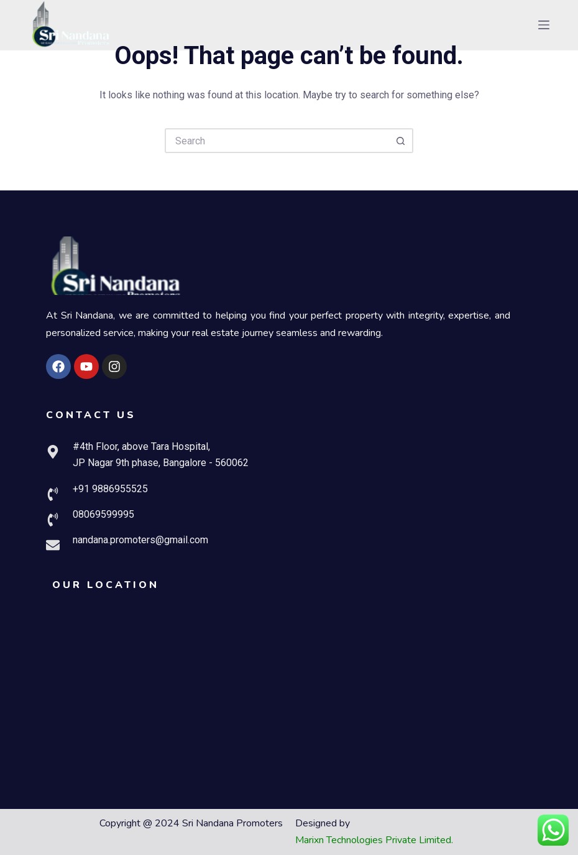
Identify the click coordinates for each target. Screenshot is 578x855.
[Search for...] (276, 140)
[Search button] (400, 140)
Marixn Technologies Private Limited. (374, 840)
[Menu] (543, 24)
